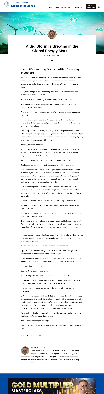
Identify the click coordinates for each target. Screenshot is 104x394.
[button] (99, 7)
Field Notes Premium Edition (32, 336)
